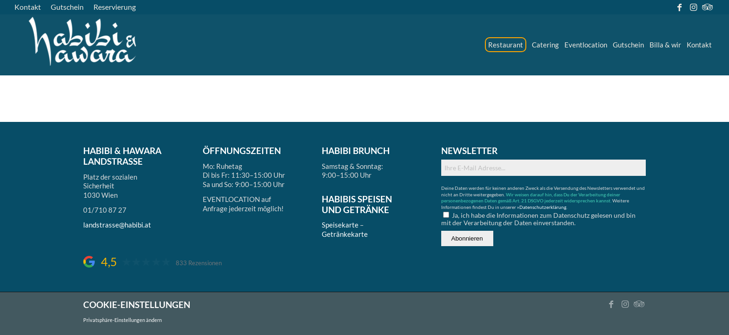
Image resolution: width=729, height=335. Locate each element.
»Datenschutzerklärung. (542, 207)
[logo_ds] (83, 44)
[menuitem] (30, 7)
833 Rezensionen (199, 263)
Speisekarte (340, 225)
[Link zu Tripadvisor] (708, 7)
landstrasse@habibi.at (117, 225)
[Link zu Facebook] (679, 7)
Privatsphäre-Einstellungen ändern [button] (122, 320)
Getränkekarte (345, 234)
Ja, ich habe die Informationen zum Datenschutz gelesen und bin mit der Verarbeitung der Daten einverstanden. (538, 219)
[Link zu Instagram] (693, 7)
